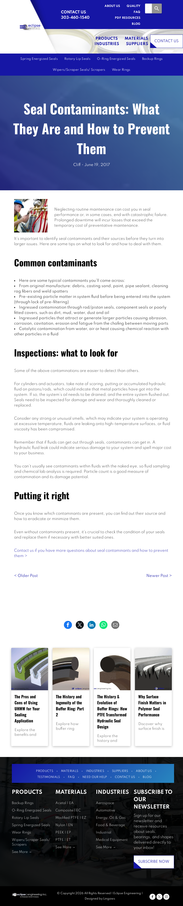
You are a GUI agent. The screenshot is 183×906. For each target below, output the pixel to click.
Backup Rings (23, 803)
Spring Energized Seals (31, 825)
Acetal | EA (64, 803)
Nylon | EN (64, 825)
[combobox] (148, 8)
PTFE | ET (63, 840)
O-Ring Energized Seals (31, 810)
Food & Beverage (110, 825)
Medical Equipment (112, 840)
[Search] (157, 8)
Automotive (105, 810)
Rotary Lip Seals (25, 818)
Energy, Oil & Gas (111, 818)
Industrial (103, 832)
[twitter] (159, 897)
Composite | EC (68, 810)
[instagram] (166, 897)
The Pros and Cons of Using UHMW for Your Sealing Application (27, 709)
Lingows (109, 898)
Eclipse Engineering (127, 893)
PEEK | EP (63, 832)
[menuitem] (109, 6)
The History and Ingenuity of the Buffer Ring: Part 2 (70, 705)
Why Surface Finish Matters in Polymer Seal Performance (152, 705)
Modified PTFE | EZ (70, 818)
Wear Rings (21, 832)
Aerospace (105, 803)
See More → (22, 852)
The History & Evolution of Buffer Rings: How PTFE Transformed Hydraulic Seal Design (112, 712)
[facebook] (152, 897)
